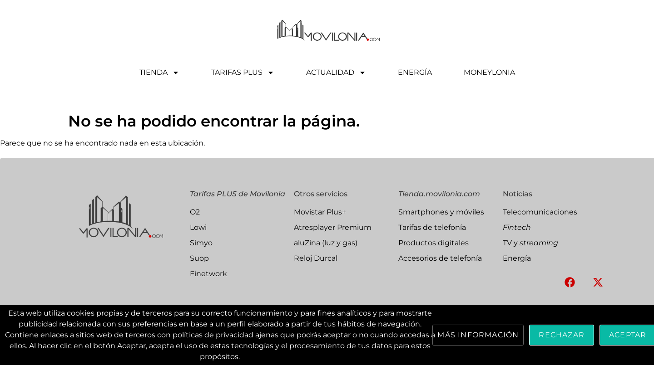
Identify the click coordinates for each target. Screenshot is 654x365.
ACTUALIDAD (336, 72)
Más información (478, 335)
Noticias (517, 194)
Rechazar (562, 335)
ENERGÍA (415, 72)
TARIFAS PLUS (242, 72)
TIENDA (159, 72)
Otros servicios (320, 194)
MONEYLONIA (489, 72)
